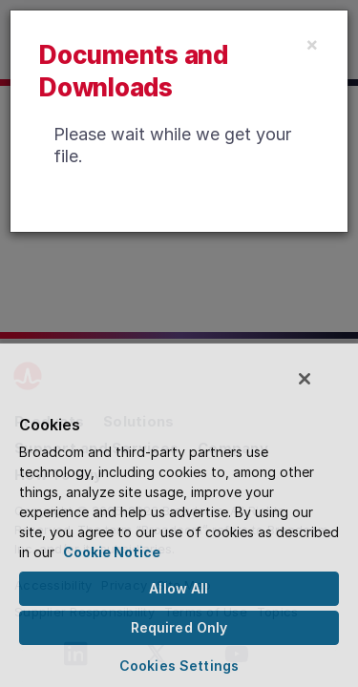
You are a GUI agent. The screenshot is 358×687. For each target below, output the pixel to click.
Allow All (178, 588)
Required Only (179, 627)
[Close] (312, 43)
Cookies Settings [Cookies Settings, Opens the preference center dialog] (179, 665)
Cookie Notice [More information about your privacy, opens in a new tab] (111, 552)
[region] (179, 518)
